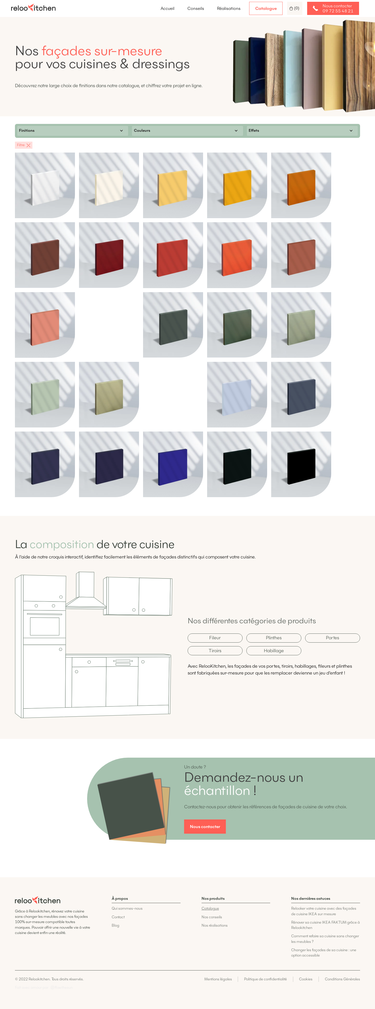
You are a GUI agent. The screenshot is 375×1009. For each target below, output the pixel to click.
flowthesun (64, 987)
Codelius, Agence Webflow (353, 986)
